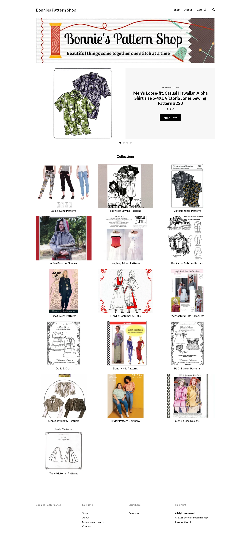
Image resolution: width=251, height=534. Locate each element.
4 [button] (131, 143)
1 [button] (120, 143)
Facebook (134, 513)
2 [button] (124, 143)
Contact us (88, 526)
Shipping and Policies (93, 521)
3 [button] (127, 143)
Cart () (201, 9)
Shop (177, 9)
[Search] (213, 10)
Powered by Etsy (184, 521)
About (188, 9)
